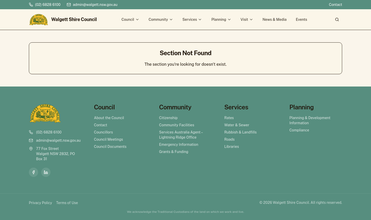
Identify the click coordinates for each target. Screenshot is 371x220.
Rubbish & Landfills (240, 132)
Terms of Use (67, 203)
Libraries (231, 147)
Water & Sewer (236, 125)
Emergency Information (178, 144)
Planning (221, 19)
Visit (247, 19)
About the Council (109, 118)
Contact (335, 5)
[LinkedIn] (45, 172)
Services (192, 19)
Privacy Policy (40, 203)
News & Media (274, 19)
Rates (229, 118)
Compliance (299, 130)
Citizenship (168, 118)
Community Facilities (176, 125)
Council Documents (110, 147)
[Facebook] (33, 172)
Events (301, 19)
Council (130, 19)
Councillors (103, 132)
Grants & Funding (173, 152)
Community (161, 19)
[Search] (337, 19)
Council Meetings (108, 139)
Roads (229, 139)
